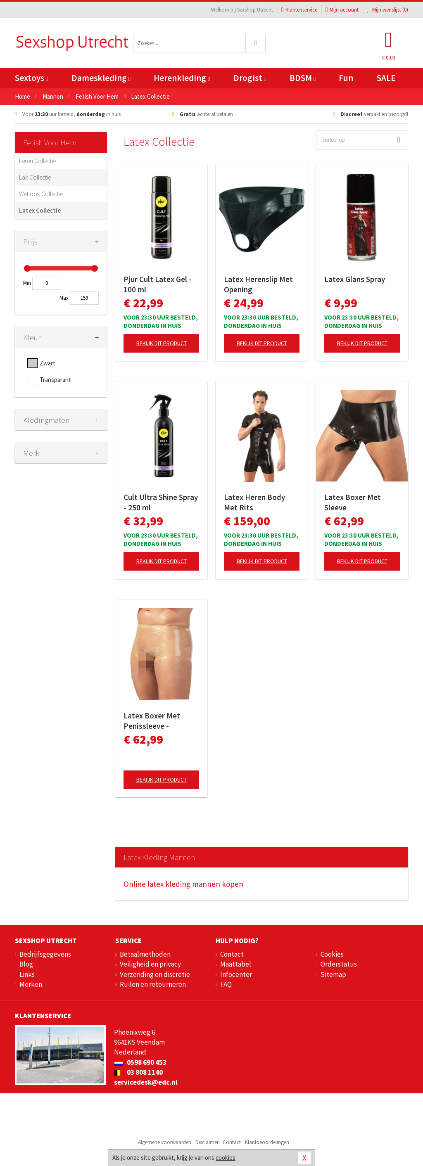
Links (27, 974)
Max (64, 297)
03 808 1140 (138, 1072)
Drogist (249, 77)
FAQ (226, 984)
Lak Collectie (35, 177)
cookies (225, 1157)
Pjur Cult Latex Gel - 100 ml (158, 284)
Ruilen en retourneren (153, 984)
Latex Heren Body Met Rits (254, 502)
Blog (26, 964)
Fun (346, 77)
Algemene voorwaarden (164, 1142)
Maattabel (235, 964)
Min (27, 283)
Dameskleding (101, 77)
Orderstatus (339, 964)
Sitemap (333, 974)
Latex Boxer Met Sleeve (352, 502)
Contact (232, 954)
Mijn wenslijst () (387, 9)
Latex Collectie (40, 210)
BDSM (303, 77)
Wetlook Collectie (41, 194)
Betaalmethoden (145, 954)
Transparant (55, 380)
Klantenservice (299, 9)
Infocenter (236, 974)
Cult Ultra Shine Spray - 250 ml (161, 502)
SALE (386, 77)
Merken (30, 984)
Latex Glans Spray (354, 279)
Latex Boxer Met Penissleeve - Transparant (152, 721)
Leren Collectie (37, 161)
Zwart (47, 363)
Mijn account (342, 9)
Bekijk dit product (161, 343)
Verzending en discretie (155, 974)
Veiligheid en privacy (150, 964)
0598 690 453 (140, 1062)
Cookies (332, 954)
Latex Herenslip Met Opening (258, 284)
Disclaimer (207, 1142)
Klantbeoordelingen (267, 1142)
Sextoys (31, 77)
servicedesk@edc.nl (146, 1082)
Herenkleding (182, 77)
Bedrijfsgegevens (45, 954)
